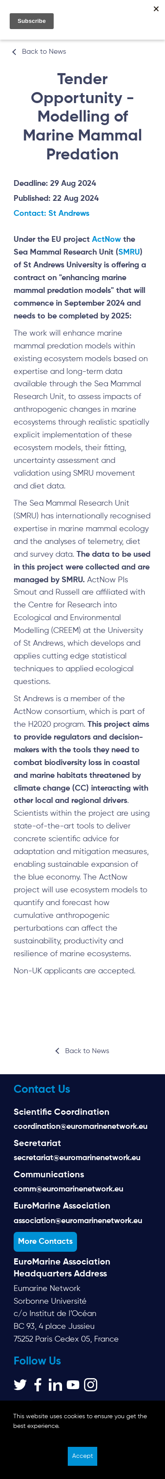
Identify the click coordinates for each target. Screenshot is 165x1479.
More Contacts (45, 1242)
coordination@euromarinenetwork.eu (80, 1127)
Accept (82, 1456)
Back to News (44, 51)
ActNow (107, 240)
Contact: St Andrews (51, 214)
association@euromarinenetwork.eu (78, 1221)
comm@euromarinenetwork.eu (68, 1189)
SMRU (129, 252)
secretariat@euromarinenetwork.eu (77, 1158)
